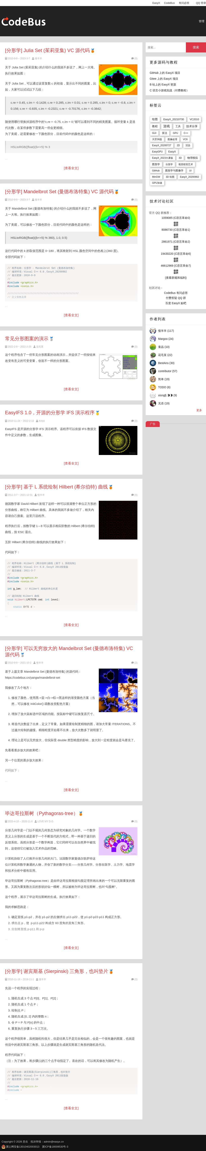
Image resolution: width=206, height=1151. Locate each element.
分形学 (169, 164)
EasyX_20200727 (161, 145)
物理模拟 (192, 157)
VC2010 (194, 119)
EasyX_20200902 (189, 176)
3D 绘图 (170, 176)
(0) (134, 58)
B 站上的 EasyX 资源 (163, 84)
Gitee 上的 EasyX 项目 (164, 78)
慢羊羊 (38, 58)
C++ (186, 133)
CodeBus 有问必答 (175, 292)
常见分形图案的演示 (26, 338)
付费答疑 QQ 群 (176, 297)
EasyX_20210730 (173, 119)
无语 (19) (164, 403)
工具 (178, 126)
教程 (155, 126)
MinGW (156, 176)
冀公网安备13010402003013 (22, 1146)
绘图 (155, 119)
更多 (199, 410)
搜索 (196, 47)
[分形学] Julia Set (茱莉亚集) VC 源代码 (47, 50)
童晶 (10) (164, 347)
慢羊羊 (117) (166, 330)
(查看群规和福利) (175, 277)
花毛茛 (39, 346)
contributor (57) (167, 371)
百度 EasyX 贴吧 (175, 303)
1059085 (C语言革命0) (176, 217)
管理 (201, 21)
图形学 (156, 164)
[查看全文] (71, 168)
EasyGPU (157, 151)
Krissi (42, 420)
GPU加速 (157, 183)
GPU (175, 133)
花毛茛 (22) (165, 355)
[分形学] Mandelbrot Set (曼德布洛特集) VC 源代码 (59, 191)
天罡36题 (157, 139)
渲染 (187, 145)
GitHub (156, 170)
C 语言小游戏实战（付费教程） (169, 90)
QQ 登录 (201, 2)
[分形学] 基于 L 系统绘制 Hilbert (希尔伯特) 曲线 (56, 486)
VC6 (185, 139)
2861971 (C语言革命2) (176, 241)
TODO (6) (164, 387)
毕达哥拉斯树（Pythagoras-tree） (41, 813)
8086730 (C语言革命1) (176, 229)
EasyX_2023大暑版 (162, 158)
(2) (134, 662)
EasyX (156, 2)
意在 (25, 1141)
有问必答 (184, 2)
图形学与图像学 (174, 170)
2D (178, 145)
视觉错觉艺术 (185, 164)
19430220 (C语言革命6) (176, 253)
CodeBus (169, 2)
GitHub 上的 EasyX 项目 (165, 72)
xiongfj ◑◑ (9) (167, 395)
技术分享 (192, 126)
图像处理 (172, 139)
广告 (153, 424)
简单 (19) (164, 379)
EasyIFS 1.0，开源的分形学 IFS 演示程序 (50, 412)
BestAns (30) (166, 363)
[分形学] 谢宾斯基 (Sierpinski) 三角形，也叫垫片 (56, 971)
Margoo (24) (165, 338)
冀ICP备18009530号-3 (55, 1146)
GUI (154, 133)
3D (180, 158)
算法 (164, 133)
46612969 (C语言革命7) (176, 265)
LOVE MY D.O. (45, 821)
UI (190, 170)
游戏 (166, 126)
